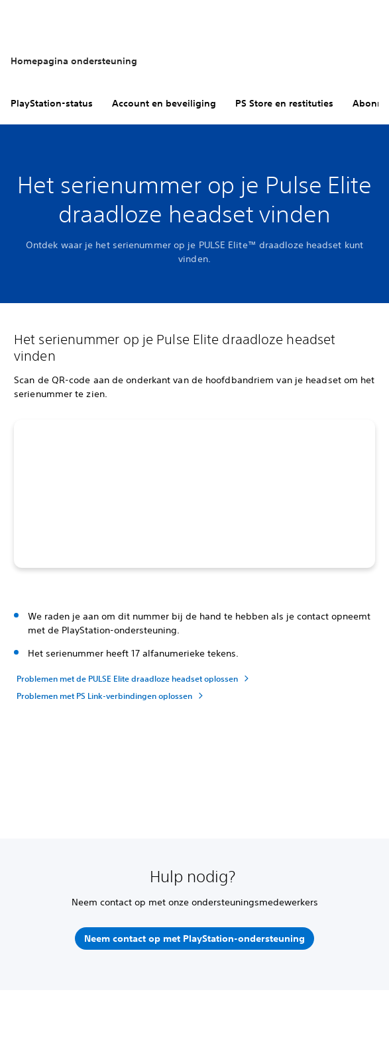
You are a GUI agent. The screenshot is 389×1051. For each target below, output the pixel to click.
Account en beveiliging (164, 103)
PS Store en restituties (284, 103)
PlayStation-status (52, 103)
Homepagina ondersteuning (74, 61)
